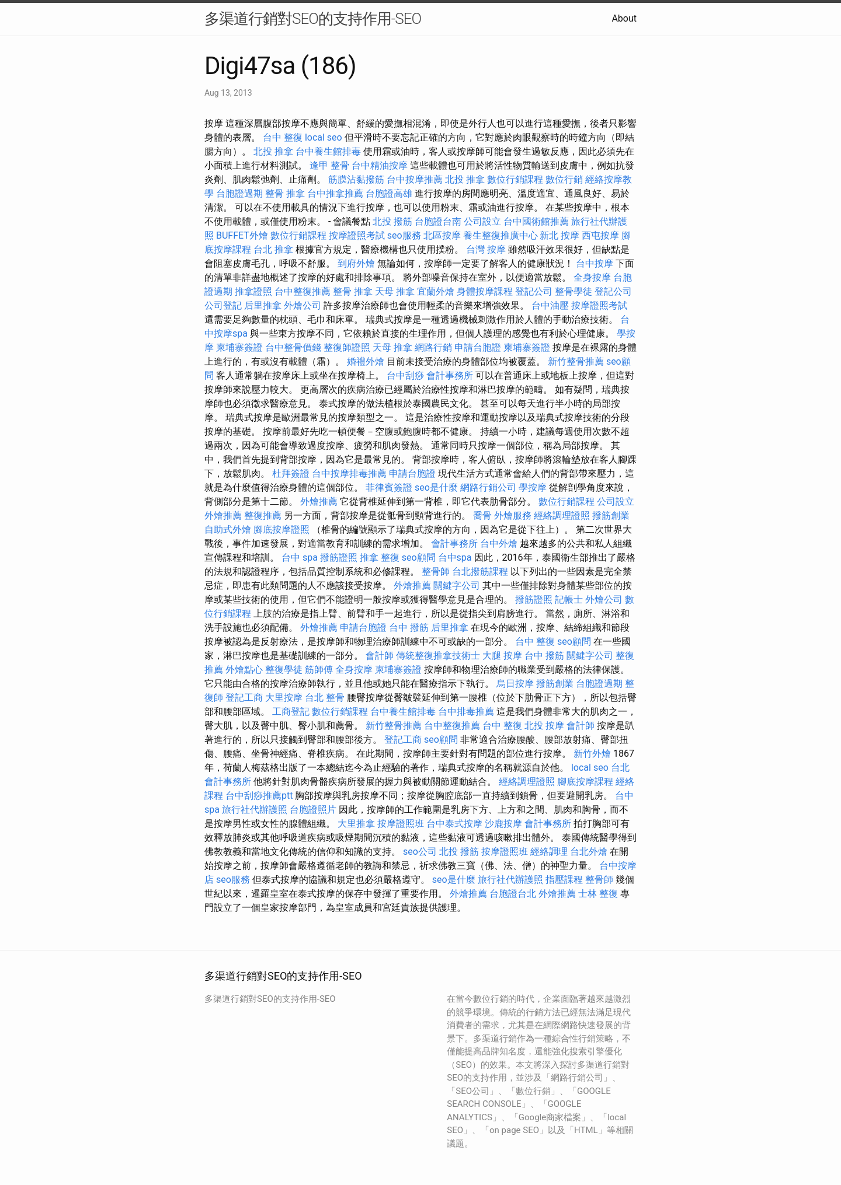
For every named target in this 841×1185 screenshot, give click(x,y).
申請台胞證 (477, 347)
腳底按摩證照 (281, 529)
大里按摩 (284, 697)
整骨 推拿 (285, 193)
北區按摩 (442, 235)
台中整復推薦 (302, 291)
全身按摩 (592, 277)
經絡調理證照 (562, 515)
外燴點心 (244, 669)
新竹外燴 (592, 753)
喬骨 (482, 515)
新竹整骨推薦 (576, 361)
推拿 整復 (379, 557)
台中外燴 (498, 543)
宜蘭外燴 (435, 291)
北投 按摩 (544, 725)
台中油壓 (550, 305)
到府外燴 (356, 263)
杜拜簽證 (291, 473)
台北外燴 (588, 851)
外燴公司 (302, 305)
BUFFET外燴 (242, 235)
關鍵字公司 (456, 585)
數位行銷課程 (515, 179)
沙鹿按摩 (503, 823)
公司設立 (482, 221)
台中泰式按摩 (454, 823)
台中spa (455, 557)
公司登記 (223, 305)
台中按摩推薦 (415, 179)
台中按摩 (594, 263)
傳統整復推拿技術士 (438, 655)
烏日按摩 (515, 683)
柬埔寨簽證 (239, 347)
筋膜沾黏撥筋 (356, 179)
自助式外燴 (227, 529)
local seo (323, 137)
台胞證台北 (512, 893)
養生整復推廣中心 (500, 235)
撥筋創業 (611, 515)
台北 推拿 (273, 249)
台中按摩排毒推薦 (349, 473)
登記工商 (244, 697)
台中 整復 (283, 137)
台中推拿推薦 (335, 193)
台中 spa (300, 557)
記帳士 (569, 599)
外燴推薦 (319, 501)
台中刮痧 (405, 375)
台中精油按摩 (380, 165)
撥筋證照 (338, 557)
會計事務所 (449, 375)
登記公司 (533, 291)
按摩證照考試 (357, 235)
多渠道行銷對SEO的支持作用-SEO (312, 18)
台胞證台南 (438, 221)
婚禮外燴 (365, 361)
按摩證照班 (400, 823)
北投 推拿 (273, 151)
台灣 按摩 (486, 249)
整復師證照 (347, 347)
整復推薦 (263, 515)
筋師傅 (319, 669)
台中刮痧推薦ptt (259, 795)
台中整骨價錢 (293, 347)
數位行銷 (564, 179)
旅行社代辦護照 (254, 809)
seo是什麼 (436, 487)
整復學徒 (284, 669)
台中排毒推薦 (466, 711)
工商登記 (291, 711)
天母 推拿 (395, 291)
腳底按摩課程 (585, 781)
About (624, 18)
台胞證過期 (239, 193)
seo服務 (404, 235)
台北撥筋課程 (480, 571)
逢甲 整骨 (329, 165)
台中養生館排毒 (328, 151)
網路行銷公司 (488, 487)
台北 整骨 (325, 697)
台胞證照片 (313, 809)
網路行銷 (433, 347)
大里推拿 (356, 823)
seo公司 (420, 851)
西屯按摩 (600, 235)
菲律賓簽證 (389, 487)
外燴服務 (512, 515)
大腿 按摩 (502, 655)
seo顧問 (419, 557)
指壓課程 (564, 879)
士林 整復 (598, 893)
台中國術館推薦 (536, 221)
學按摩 (533, 487)
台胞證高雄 (389, 193)
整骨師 (436, 571)
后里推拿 (263, 305)
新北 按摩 (559, 235)
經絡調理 (549, 851)
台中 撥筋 (409, 627)
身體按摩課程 (485, 291)
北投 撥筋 (392, 221)
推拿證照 (253, 291)
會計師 (380, 655)
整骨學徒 (573, 291)
